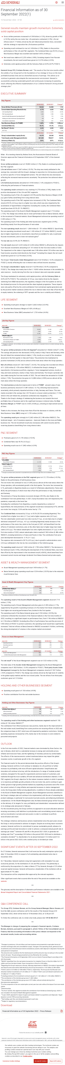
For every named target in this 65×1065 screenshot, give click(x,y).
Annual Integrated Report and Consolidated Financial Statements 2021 (25, 892)
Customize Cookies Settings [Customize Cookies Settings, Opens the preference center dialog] (11, 1061)
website (4, 881)
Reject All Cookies (55, 1061)
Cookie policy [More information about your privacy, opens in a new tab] (27, 1056)
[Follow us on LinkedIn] (45, 1032)
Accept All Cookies (40, 1061)
